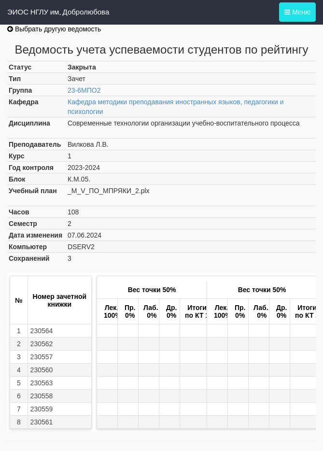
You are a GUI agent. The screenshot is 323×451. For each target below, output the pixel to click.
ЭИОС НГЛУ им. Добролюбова (58, 12)
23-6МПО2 (84, 90)
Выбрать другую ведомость (54, 29)
